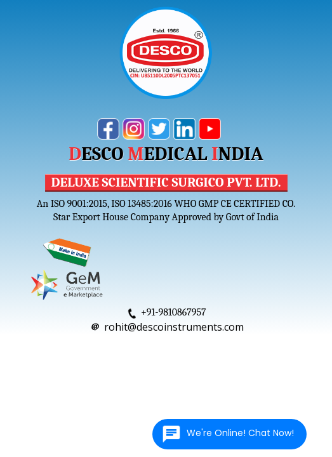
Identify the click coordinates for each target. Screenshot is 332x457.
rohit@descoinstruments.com (174, 327)
